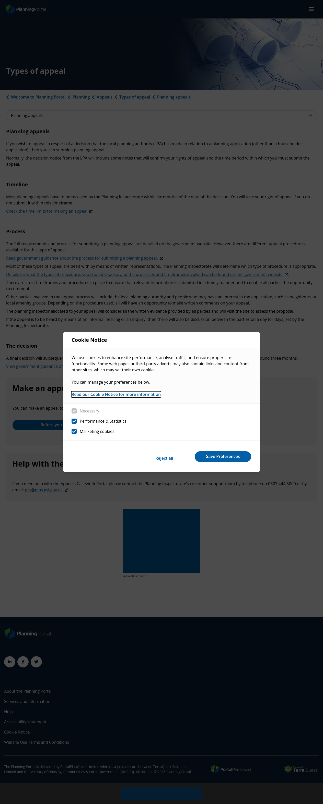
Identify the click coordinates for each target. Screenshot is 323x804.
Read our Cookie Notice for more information (116, 396)
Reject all (153, 456)
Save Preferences (220, 456)
